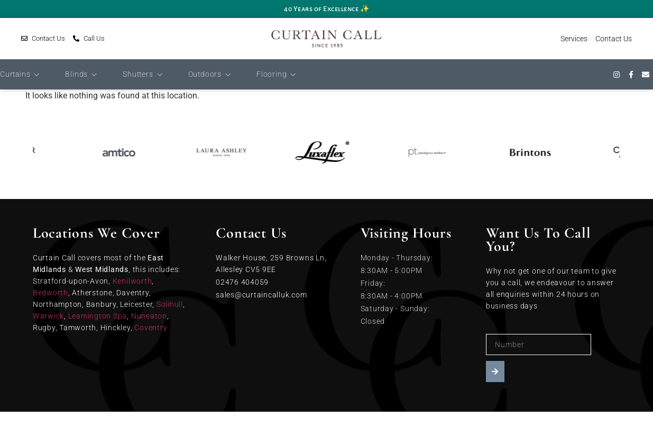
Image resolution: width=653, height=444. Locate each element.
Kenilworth (132, 281)
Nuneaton (149, 316)
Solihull (170, 304)
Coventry (150, 327)
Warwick (48, 316)
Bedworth (50, 292)
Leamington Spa (97, 316)
